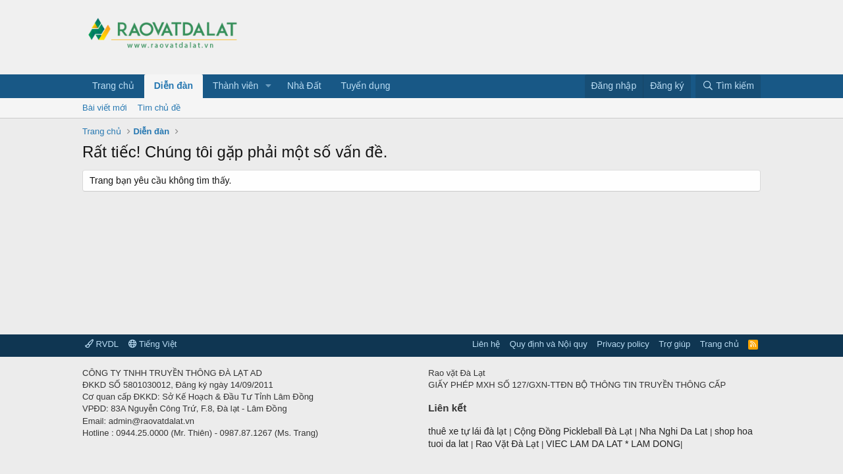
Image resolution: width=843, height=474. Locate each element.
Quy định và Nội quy (548, 344)
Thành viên (235, 85)
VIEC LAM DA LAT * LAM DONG (613, 443)
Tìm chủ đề (159, 108)
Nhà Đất (304, 85)
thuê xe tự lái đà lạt (468, 431)
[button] (268, 86)
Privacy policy (623, 344)
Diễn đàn (173, 85)
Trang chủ (113, 85)
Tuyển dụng (366, 85)
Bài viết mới (104, 108)
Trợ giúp (674, 344)
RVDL (102, 344)
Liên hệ (486, 344)
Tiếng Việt (152, 344)
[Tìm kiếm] (728, 86)
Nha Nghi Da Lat (674, 431)
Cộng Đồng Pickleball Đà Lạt (574, 431)
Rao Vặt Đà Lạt (508, 443)
